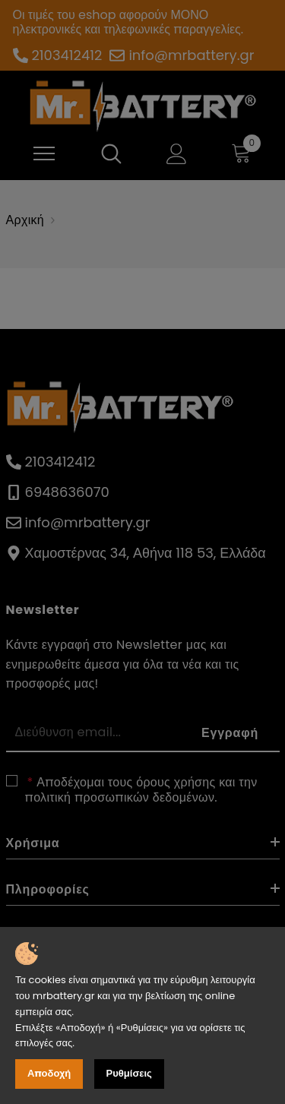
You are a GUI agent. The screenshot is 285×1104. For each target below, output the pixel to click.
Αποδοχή (49, 1073)
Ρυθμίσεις (129, 1073)
